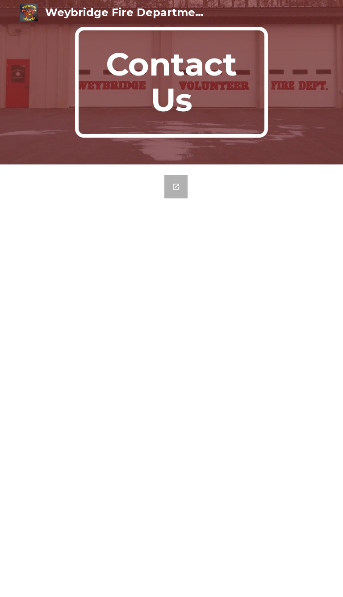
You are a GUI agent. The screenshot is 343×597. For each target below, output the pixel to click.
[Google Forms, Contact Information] (108, 380)
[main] (171, 82)
